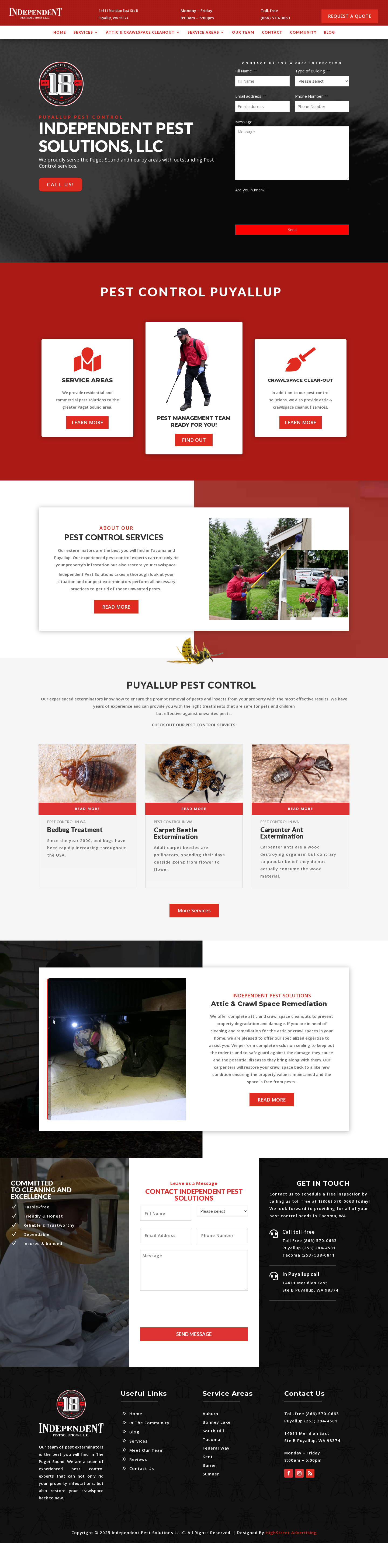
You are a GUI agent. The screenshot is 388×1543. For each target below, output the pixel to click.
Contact (272, 32)
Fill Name (246, 70)
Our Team (243, 32)
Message (243, 121)
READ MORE (116, 607)
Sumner (211, 1474)
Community (303, 32)
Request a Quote (349, 16)
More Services (194, 910)
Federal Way (216, 1448)
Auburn (210, 1413)
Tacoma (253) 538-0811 (308, 1255)
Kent (208, 1456)
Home (59, 32)
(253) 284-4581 (320, 1420)
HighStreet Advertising (291, 1532)
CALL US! (60, 184)
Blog (329, 32)
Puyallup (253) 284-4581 (309, 1247)
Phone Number (311, 96)
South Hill (213, 1430)
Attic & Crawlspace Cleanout (140, 32)
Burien (210, 1465)
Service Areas (203, 32)
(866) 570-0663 (275, 17)
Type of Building (312, 70)
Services (83, 32)
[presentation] (276, 205)
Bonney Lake (217, 1422)
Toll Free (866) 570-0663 (309, 1240)
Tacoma (211, 1439)
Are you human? (252, 189)
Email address (250, 96)
